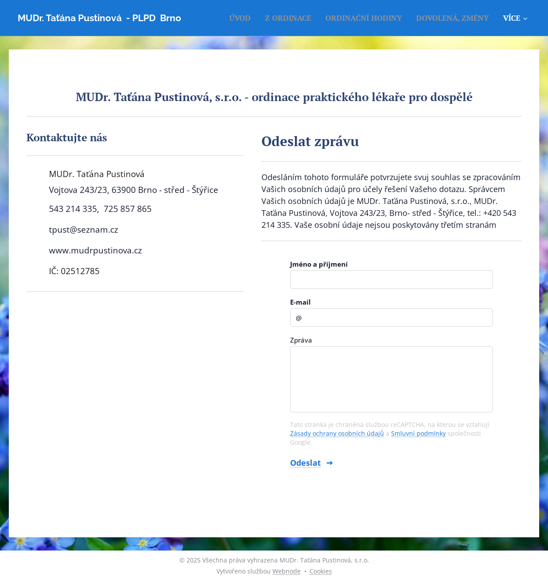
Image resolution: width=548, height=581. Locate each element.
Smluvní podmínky (418, 433)
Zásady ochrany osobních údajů (337, 433)
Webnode (286, 571)
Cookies (320, 571)
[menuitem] (242, 18)
